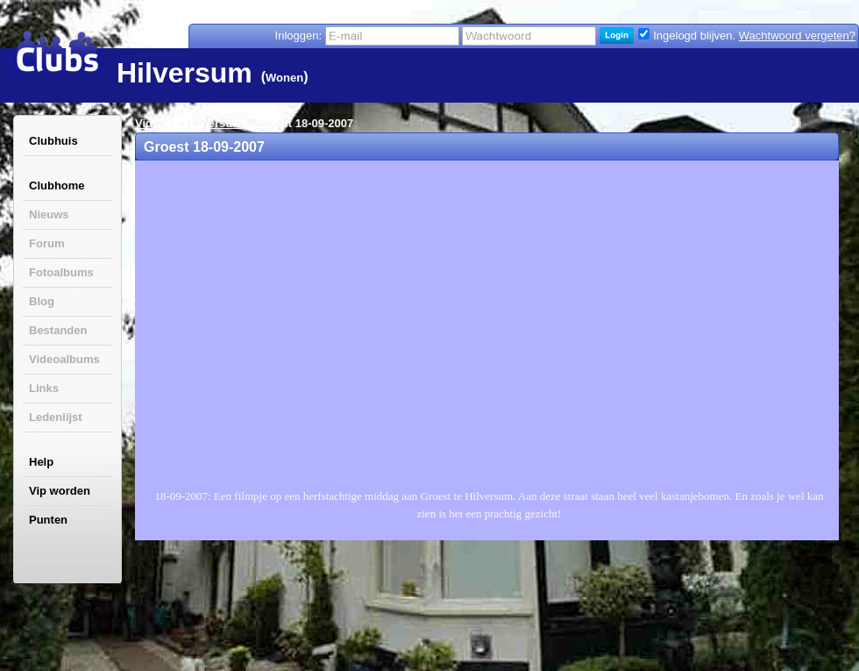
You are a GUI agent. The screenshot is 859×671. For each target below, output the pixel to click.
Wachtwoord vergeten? (797, 35)
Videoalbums (64, 359)
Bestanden (58, 330)
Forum (46, 243)
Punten (48, 519)
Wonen (284, 77)
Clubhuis (53, 140)
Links (44, 388)
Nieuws (49, 214)
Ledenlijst (55, 417)
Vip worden (59, 490)
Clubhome (57, 185)
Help (41, 461)
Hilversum (215, 123)
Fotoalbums (61, 272)
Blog (41, 301)
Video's (154, 123)
